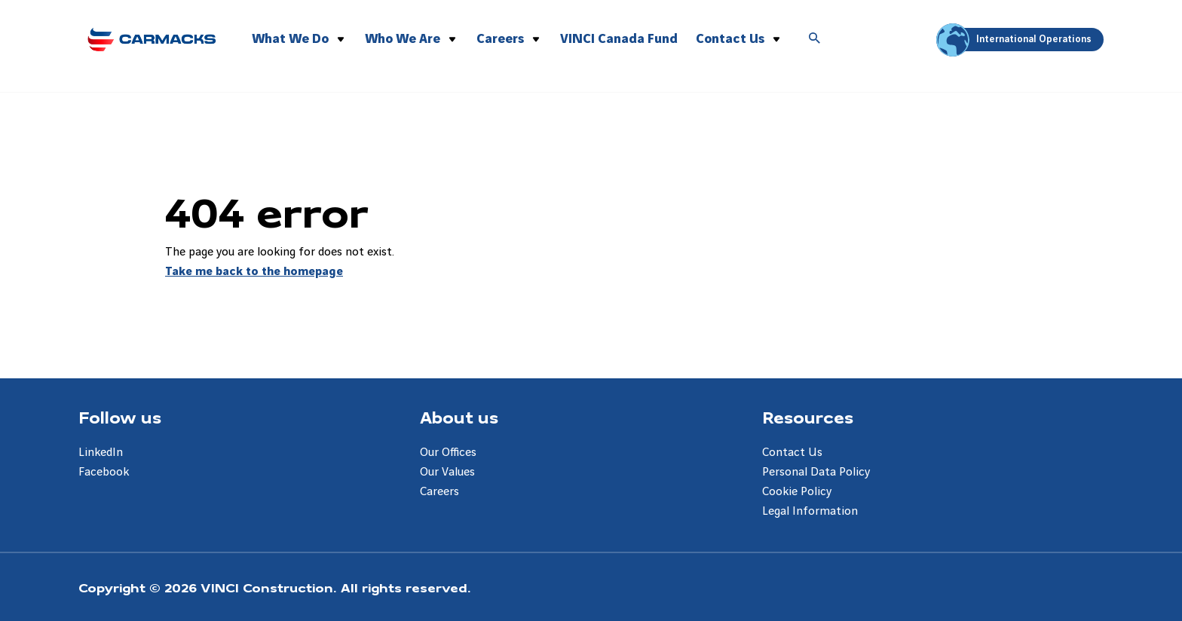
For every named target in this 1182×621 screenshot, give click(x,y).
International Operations (1016, 39)
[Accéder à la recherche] (815, 39)
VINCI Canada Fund (619, 39)
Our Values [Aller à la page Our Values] (447, 472)
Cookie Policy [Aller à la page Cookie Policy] (796, 491)
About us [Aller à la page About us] (459, 416)
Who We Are (402, 39)
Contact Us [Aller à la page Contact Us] (792, 452)
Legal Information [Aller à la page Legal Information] (810, 511)
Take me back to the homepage (254, 271)
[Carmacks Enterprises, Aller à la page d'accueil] (151, 37)
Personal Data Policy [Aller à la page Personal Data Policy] (816, 472)
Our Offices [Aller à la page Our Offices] (448, 452)
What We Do (290, 39)
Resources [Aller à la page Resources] (807, 416)
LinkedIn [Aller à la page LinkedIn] (100, 452)
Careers (500, 39)
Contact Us (730, 39)
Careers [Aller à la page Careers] (439, 491)
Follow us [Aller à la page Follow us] (119, 416)
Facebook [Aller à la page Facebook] (103, 472)
